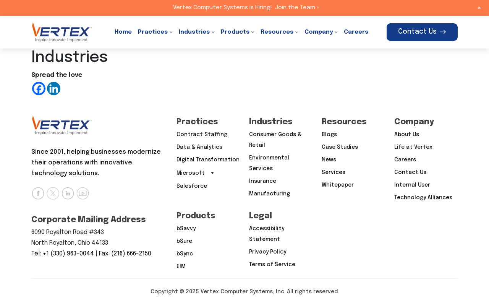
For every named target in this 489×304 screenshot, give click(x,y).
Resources (277, 32)
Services (333, 172)
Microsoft (190, 173)
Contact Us (422, 31)
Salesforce (191, 186)
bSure (184, 241)
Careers (356, 32)
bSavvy (186, 228)
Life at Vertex (413, 147)
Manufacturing (269, 194)
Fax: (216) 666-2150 (125, 253)
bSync (184, 254)
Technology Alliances (423, 197)
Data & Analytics (199, 147)
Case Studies (340, 147)
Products (235, 32)
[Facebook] (38, 88)
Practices (153, 32)
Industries (194, 32)
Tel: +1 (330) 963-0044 (62, 253)
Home (123, 32)
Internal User (412, 185)
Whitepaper (338, 185)
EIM (181, 266)
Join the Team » (297, 8)
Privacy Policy (267, 252)
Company (318, 32)
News (329, 160)
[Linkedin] (53, 88)
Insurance (262, 181)
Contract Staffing (201, 134)
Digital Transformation (208, 160)
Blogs (329, 134)
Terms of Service (272, 264)
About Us (406, 134)
